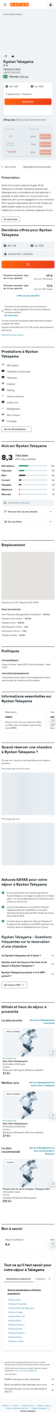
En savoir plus (11, 315)
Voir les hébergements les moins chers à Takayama (42, 1084)
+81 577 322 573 (11, 72)
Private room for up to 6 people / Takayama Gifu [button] (26, 1189)
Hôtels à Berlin (15, 1320)
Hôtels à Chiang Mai (17, 1304)
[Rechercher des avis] (30, 503)
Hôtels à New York (16, 1316)
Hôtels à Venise (15, 1328)
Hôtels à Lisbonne (16, 1324)
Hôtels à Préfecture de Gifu (17, 1408)
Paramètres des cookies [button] (12, 335)
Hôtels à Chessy (15, 1312)
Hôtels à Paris (14, 1299)
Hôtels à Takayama (39, 1408)
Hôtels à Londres (16, 1341)
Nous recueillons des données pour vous (29, 1384)
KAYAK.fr (5, 1405)
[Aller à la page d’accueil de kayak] (19, 4)
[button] (5, 4)
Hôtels (15, 1405)
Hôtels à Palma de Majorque (21, 1308)
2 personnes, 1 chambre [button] (19, 94)
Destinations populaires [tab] (18, 1278)
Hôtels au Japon (43, 1405)
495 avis (24, 76)
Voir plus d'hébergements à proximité (42, 1021)
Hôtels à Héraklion (16, 1333)
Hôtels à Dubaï (15, 1337)
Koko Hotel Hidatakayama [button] (15, 1061)
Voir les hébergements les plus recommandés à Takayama (42, 1150)
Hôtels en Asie (28, 1405)
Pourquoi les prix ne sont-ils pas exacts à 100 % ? (29, 1390)
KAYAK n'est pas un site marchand (29, 1379)
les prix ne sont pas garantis (25, 1370)
